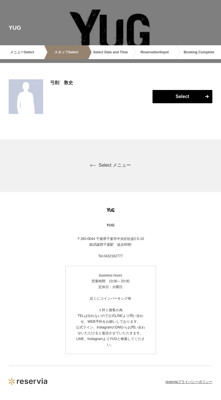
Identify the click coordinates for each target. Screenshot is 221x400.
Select (182, 96)
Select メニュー (110, 165)
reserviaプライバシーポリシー (188, 382)
